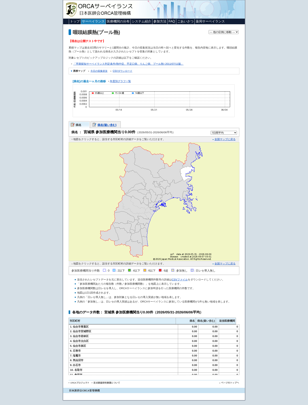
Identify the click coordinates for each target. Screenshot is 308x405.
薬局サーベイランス (210, 21)
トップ (75, 21)
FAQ (172, 21)
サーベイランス (93, 21)
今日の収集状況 (98, 71)
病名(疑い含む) (107, 125)
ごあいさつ (185, 21)
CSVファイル (180, 279)
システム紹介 (141, 21)
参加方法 (159, 21)
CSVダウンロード (122, 71)
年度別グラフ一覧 (120, 81)
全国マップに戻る (225, 139)
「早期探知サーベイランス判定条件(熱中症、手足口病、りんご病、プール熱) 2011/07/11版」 (128, 63)
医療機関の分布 (118, 21)
